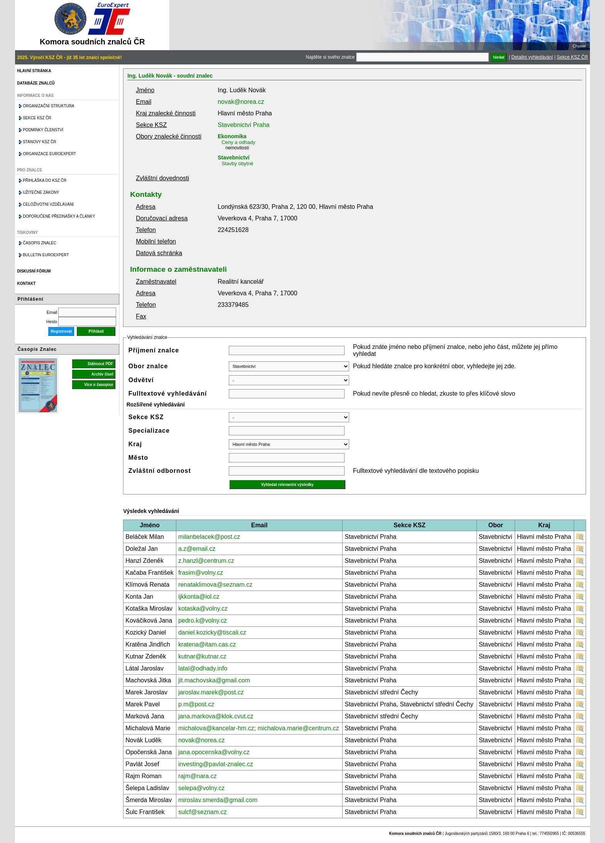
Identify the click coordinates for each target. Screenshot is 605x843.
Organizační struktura (48, 106)
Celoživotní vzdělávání (48, 204)
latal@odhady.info (202, 668)
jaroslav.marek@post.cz (211, 692)
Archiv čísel (102, 374)
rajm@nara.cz (197, 776)
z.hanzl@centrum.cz (206, 560)
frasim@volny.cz (200, 572)
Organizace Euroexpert (49, 154)
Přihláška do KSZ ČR (44, 180)
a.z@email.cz (196, 548)
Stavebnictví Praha (243, 125)
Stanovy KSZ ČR (39, 142)
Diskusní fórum (34, 271)
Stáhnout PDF (100, 364)
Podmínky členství (43, 130)
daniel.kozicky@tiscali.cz (212, 632)
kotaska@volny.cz (203, 608)
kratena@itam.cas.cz (207, 644)
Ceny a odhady (238, 142)
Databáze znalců (35, 83)
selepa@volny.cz (201, 788)
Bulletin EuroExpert (46, 255)
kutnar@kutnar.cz (202, 656)
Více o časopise (98, 385)
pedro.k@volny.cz (202, 620)
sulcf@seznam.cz (202, 812)
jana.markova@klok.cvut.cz (215, 716)
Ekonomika (232, 136)
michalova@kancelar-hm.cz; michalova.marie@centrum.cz (258, 728)
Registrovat (61, 331)
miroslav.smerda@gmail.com (217, 800)
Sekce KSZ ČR (572, 57)
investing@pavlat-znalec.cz (215, 764)
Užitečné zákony (41, 192)
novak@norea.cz (241, 101)
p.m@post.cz (196, 704)
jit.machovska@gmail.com (214, 680)
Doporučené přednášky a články (59, 216)
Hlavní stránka (34, 71)
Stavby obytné (237, 163)
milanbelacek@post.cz (209, 536)
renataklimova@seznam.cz (215, 584)
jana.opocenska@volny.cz (214, 752)
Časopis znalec (39, 243)
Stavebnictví (233, 157)
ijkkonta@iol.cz (199, 596)
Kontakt (26, 283)
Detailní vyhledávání (532, 57)
